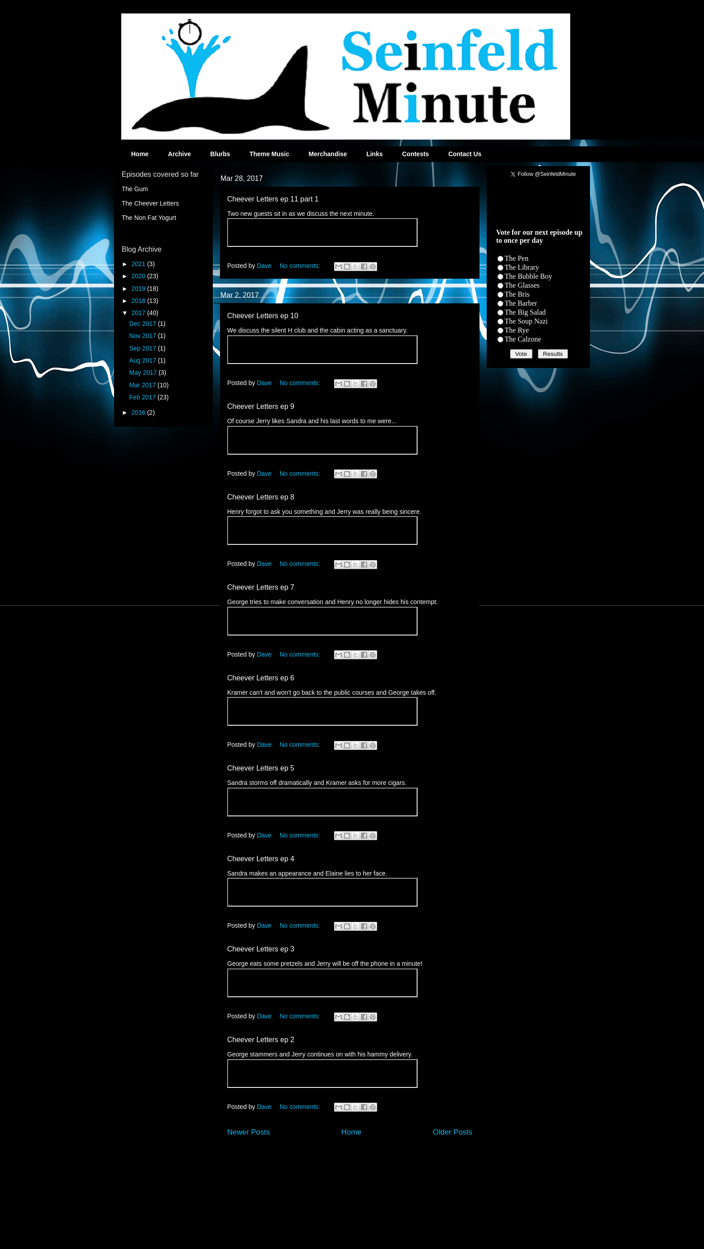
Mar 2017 (143, 385)
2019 (139, 288)
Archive (179, 154)
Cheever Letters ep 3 (260, 949)
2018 (139, 300)
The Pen (516, 258)
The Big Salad (525, 312)
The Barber (521, 303)
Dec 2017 (143, 323)
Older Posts (452, 1132)
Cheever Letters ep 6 (260, 678)
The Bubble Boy (528, 276)
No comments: (301, 265)
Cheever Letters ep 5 (260, 768)
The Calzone (523, 339)
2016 (139, 412)
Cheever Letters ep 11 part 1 (273, 199)
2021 (139, 263)
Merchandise (327, 154)
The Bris (517, 294)
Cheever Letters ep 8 (260, 497)
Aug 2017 (143, 360)
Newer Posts (248, 1132)
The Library (522, 267)
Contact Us (464, 154)
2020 (139, 276)
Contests (415, 154)
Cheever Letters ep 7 (260, 587)
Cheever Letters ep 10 (262, 316)
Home (140, 154)
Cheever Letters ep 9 (260, 406)
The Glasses (522, 285)
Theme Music (270, 154)
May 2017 (143, 372)
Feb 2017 (143, 397)
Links (374, 154)
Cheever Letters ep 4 (260, 859)
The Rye (517, 330)
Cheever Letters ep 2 (260, 1039)
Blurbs (220, 154)
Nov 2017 (143, 335)
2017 (139, 312)
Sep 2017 (143, 348)
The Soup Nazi (526, 321)
